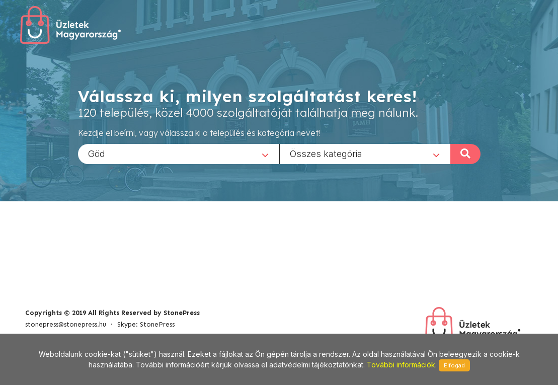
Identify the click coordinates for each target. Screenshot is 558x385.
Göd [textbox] (96, 153)
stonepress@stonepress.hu (65, 324)
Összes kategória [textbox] (326, 153)
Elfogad (454, 365)
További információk (401, 364)
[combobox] (178, 153)
